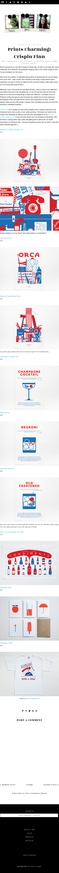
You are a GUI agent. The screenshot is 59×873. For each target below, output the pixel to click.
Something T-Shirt (6, 643)
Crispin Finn (43, 61)
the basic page (34, 866)
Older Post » (51, 785)
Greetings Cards (5, 587)
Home (30, 785)
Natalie (29, 841)
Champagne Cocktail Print (9, 357)
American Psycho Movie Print (10, 296)
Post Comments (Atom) (36, 793)
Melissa (29, 837)
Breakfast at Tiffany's (20, 61)
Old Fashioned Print (7, 468)
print (33, 63)
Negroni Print (4, 412)
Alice (29, 833)
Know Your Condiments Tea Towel (12, 532)
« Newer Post (8, 785)
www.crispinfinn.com (33, 698)
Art (4, 61)
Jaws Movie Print (6, 238)
